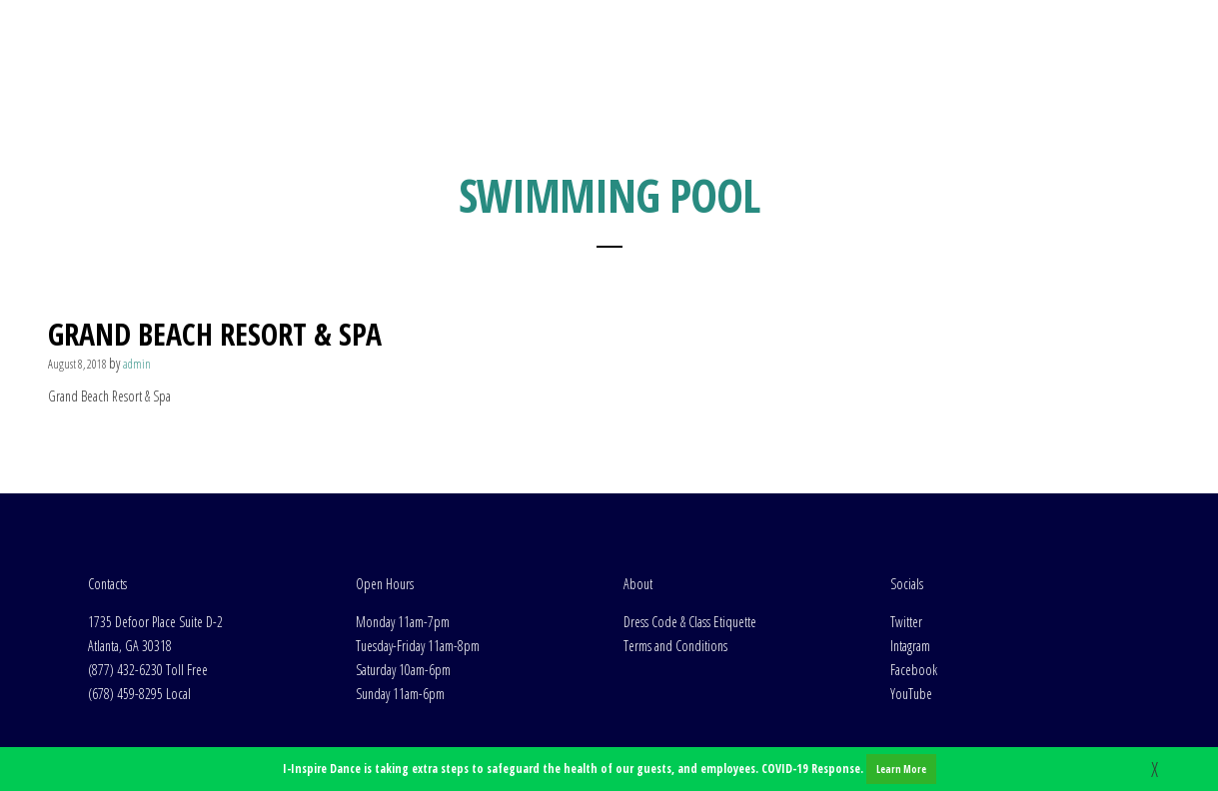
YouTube (911, 556)
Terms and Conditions (675, 508)
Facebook (913, 532)
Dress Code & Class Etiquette (689, 484)
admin (137, 227)
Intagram (910, 508)
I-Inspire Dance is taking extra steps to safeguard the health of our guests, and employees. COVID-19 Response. (609, 769)
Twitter (906, 484)
